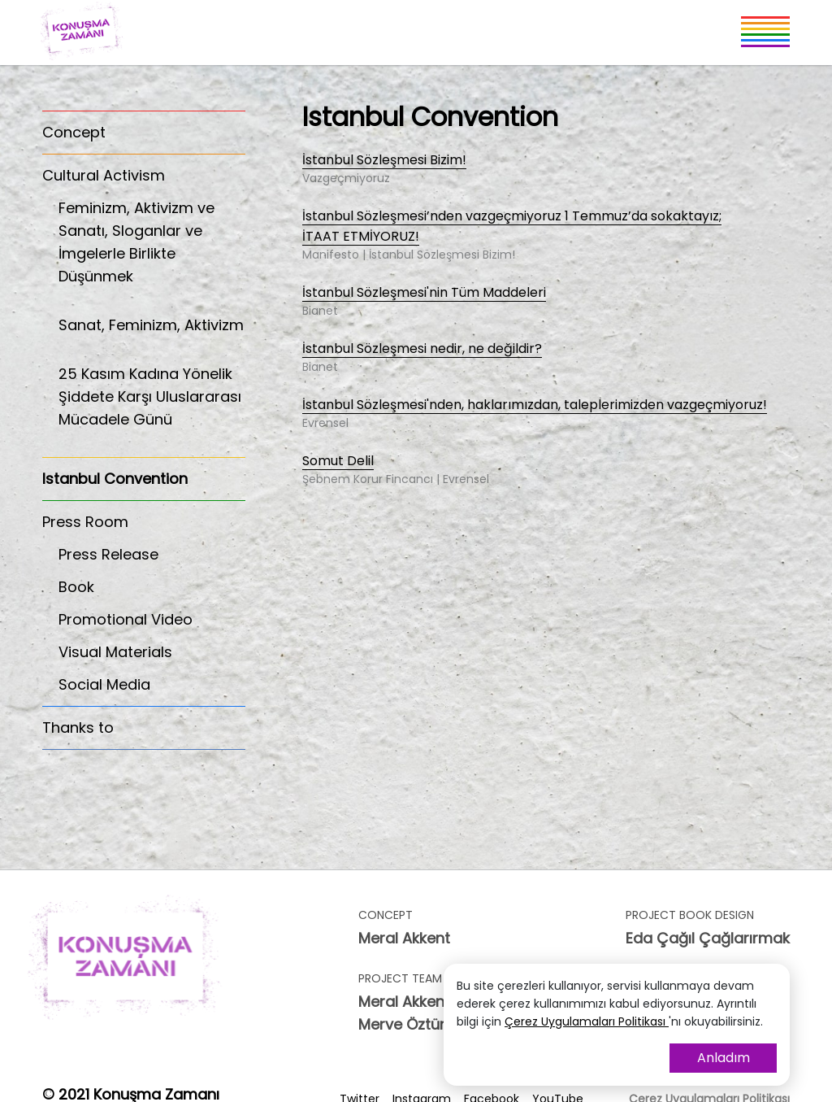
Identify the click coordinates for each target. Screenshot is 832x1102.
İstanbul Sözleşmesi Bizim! (384, 160)
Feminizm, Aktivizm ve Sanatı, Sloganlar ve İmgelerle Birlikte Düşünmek (151, 251)
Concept (74, 132)
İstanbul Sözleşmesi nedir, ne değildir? (422, 349)
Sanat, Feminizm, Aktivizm (151, 334)
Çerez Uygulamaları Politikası (587, 1021)
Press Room (85, 522)
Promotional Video (125, 619)
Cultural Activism (103, 175)
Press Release (108, 554)
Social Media (104, 684)
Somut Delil (338, 461)
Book (76, 587)
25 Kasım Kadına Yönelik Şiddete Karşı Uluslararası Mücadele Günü (151, 405)
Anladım (723, 1057)
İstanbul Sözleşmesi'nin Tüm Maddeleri (424, 293)
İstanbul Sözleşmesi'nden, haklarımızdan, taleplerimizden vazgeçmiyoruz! (534, 405)
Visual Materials (115, 652)
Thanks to (78, 727)
